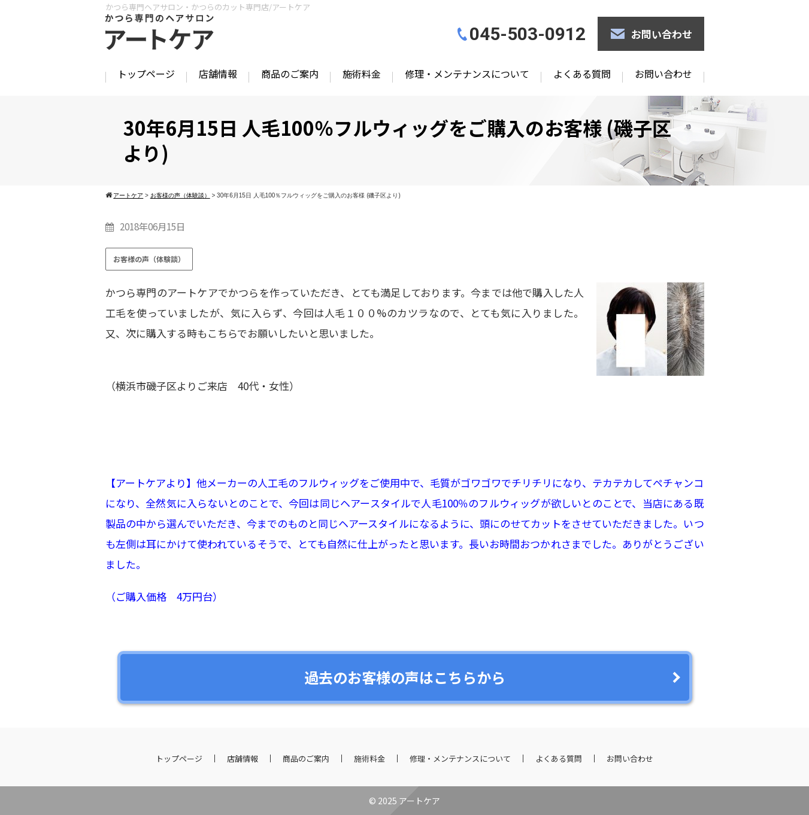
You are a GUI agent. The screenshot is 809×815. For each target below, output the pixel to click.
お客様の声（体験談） (149, 259)
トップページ (146, 73)
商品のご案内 (290, 73)
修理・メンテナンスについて (467, 73)
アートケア (419, 801)
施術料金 (362, 73)
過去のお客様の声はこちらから (404, 677)
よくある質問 (582, 73)
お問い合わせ (661, 33)
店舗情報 (218, 73)
